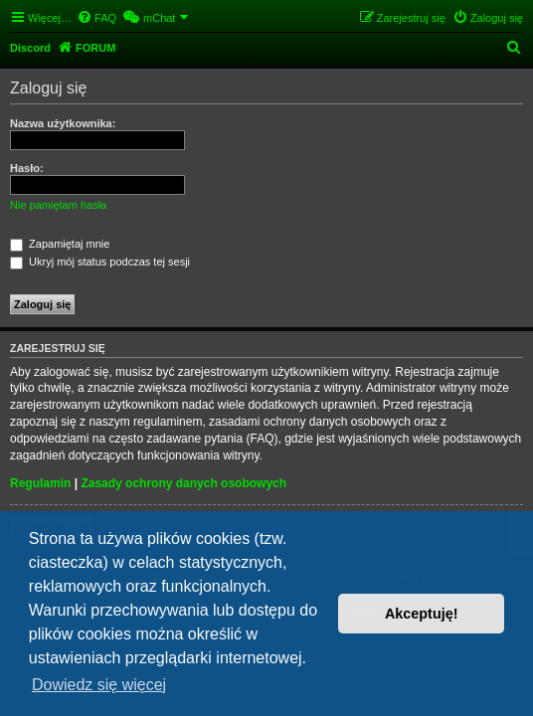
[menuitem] (96, 18)
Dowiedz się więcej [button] (99, 684)
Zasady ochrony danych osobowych (183, 483)
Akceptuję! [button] (421, 614)
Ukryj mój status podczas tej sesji (100, 262)
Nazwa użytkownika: (62, 123)
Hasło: (27, 168)
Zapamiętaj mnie (59, 244)
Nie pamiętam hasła (58, 205)
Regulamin (40, 483)
